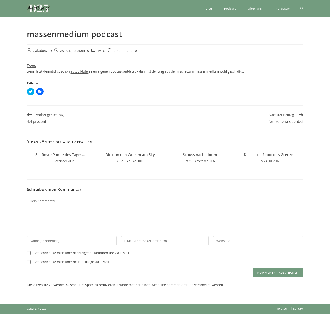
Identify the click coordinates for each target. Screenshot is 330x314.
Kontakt (298, 309)
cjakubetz (40, 50)
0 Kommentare (125, 50)
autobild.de (80, 71)
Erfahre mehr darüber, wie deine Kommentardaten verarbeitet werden (170, 285)
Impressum (282, 309)
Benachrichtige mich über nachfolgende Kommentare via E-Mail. (82, 253)
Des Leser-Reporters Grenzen (270, 154)
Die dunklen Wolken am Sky (130, 154)
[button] (38, 8)
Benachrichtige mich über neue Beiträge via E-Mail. (72, 262)
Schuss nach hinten (200, 154)
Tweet (31, 65)
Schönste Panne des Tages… (60, 154)
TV (99, 50)
